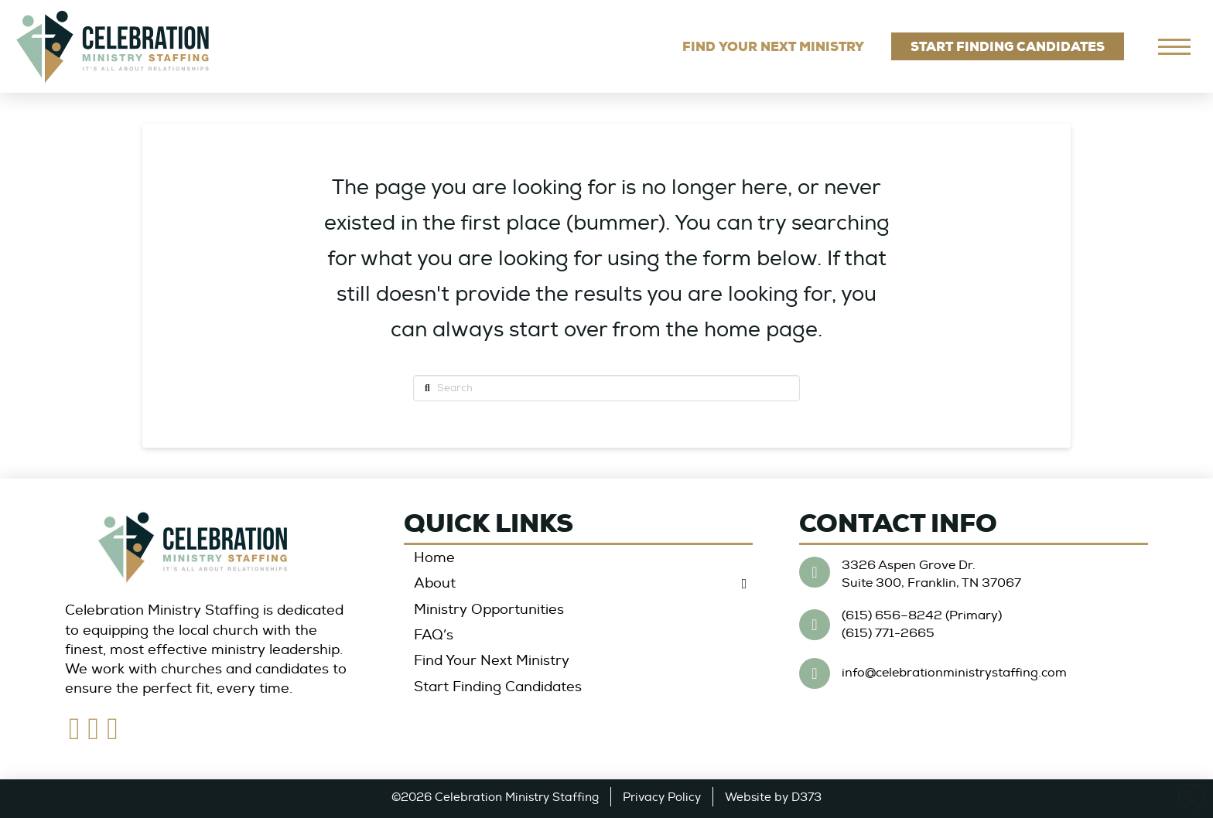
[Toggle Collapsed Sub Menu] (578, 584)
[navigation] (1174, 46)
